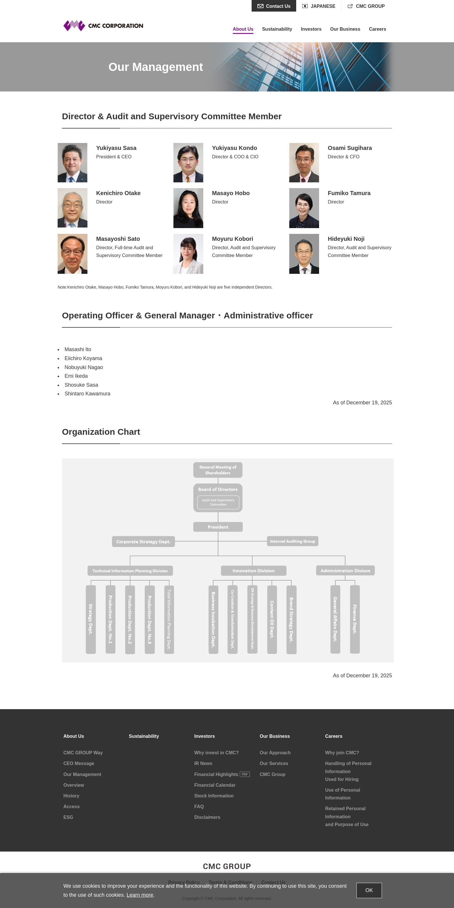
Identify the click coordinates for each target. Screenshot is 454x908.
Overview (73, 785)
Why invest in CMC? (216, 752)
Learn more (140, 895)
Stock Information (214, 795)
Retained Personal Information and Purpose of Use (347, 816)
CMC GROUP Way (83, 752)
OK (369, 890)
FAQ (199, 806)
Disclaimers (207, 817)
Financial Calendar (214, 785)
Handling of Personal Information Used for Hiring (348, 771)
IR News (203, 763)
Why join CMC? (342, 752)
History (71, 795)
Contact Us (278, 6)
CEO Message (78, 763)
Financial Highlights (216, 774)
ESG (68, 817)
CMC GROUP (370, 6)
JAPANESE (323, 6)
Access (71, 806)
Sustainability (144, 736)
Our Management (82, 774)
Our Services (274, 763)
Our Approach (275, 752)
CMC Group (272, 774)
